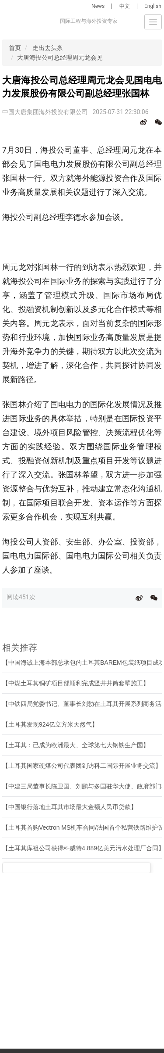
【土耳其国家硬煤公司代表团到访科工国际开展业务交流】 (81, 765)
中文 (124, 6)
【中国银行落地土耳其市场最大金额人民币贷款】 (69, 806)
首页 (15, 47)
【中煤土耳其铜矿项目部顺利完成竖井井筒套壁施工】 (75, 683)
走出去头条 (47, 47)
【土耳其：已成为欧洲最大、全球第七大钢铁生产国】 (75, 745)
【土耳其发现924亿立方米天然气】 (50, 724)
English (152, 6)
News (98, 6)
